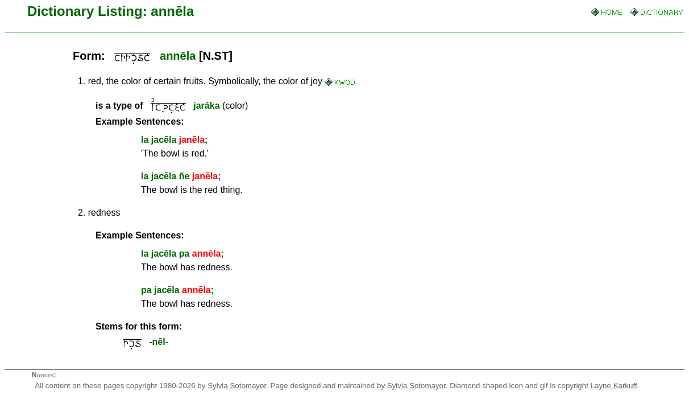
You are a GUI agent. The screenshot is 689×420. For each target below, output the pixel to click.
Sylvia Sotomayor (236, 385)
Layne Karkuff (614, 385)
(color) (172, 105)
